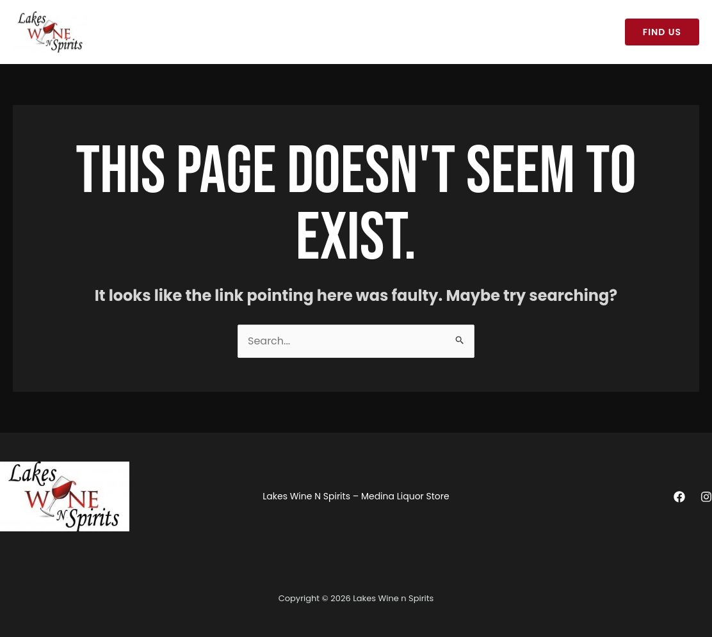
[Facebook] (679, 497)
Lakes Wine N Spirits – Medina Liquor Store (203, 32)
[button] (662, 32)
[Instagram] (706, 497)
